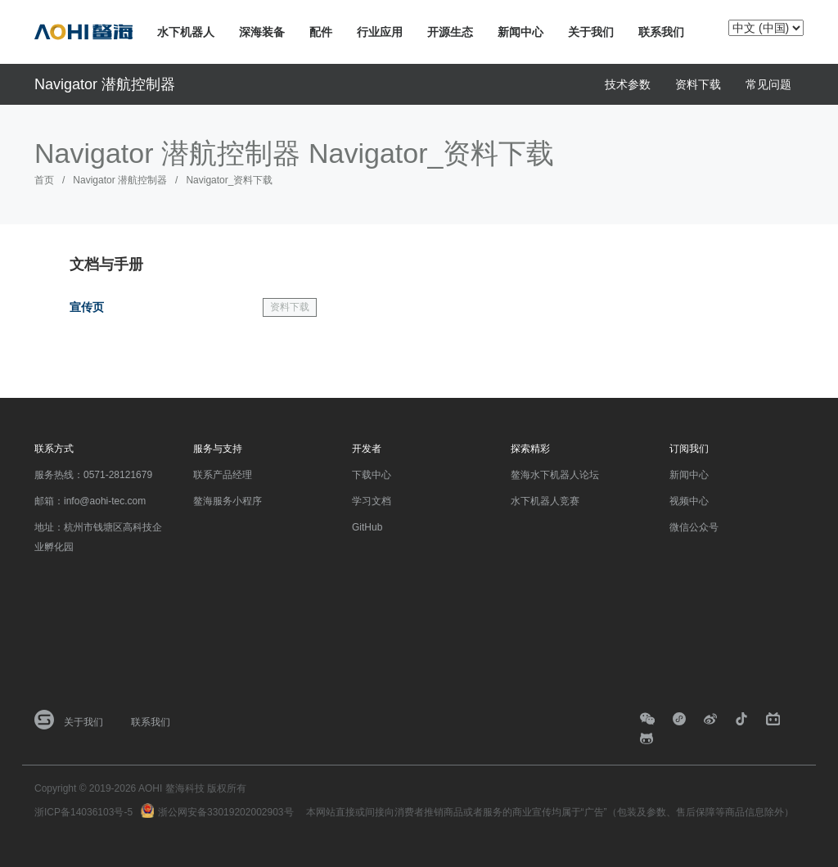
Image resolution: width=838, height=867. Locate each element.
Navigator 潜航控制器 (104, 84)
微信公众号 (694, 527)
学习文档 (371, 501)
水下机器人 (185, 31)
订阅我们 (689, 448)
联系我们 (661, 31)
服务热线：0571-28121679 (93, 475)
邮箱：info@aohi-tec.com (90, 501)
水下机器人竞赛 (545, 501)
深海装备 (262, 31)
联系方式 (54, 448)
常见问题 (768, 84)
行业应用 (380, 31)
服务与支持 (217, 448)
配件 (320, 31)
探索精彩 (530, 448)
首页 (44, 180)
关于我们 (591, 31)
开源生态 (450, 31)
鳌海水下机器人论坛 (555, 475)
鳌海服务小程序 (227, 501)
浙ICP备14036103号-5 (83, 812)
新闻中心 (520, 31)
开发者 (366, 448)
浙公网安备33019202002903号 (225, 812)
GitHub (367, 527)
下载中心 (371, 475)
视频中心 (689, 501)
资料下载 (698, 84)
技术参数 (628, 84)
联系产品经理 (222, 475)
